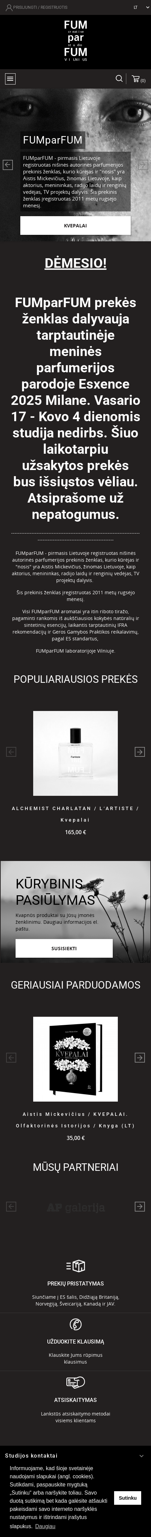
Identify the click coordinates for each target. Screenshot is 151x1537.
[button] (8, 165)
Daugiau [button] (45, 1526)
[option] (75, 165)
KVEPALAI (75, 225)
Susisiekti (64, 948)
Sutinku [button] (128, 1498)
